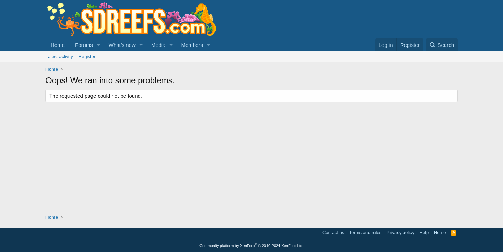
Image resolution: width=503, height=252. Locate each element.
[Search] (442, 44)
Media (158, 45)
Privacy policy (400, 232)
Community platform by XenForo (251, 246)
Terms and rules (365, 232)
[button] (98, 44)
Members (192, 45)
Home (58, 45)
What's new (122, 45)
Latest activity (59, 56)
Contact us (333, 232)
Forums (84, 45)
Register (87, 56)
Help (424, 232)
